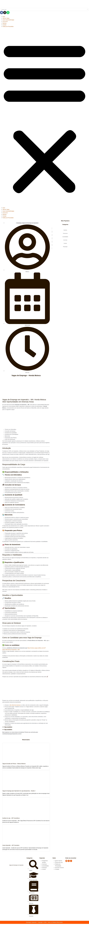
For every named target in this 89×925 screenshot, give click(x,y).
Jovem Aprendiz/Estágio (8, 19)
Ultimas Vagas (6, 18)
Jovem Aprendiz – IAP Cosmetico (10, 845)
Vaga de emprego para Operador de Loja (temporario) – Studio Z (18, 791)
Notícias (4, 23)
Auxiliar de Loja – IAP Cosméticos (11, 818)
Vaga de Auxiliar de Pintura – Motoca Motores (14, 763)
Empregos (19, 223)
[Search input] (44, 9)
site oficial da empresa (15, 705)
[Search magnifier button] (88, 9)
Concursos (5, 21)
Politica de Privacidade (8, 26)
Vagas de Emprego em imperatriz (30, 223)
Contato (4, 24)
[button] (44, 117)
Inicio (4, 16)
